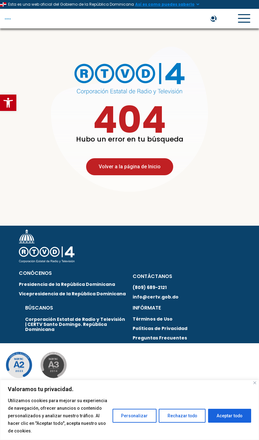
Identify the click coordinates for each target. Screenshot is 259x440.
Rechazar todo (179, 415)
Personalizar (129, 415)
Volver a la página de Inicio (130, 169)
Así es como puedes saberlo (165, 4)
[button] (8, 103)
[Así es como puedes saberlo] (198, 4)
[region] (129, 410)
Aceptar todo (228, 415)
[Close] (254, 382)
